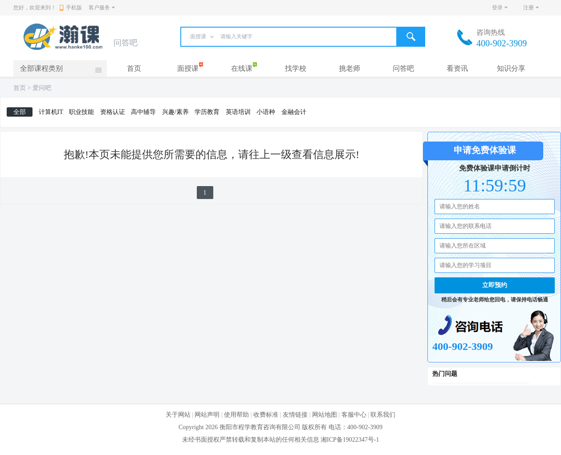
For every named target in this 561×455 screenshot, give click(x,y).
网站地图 (324, 414)
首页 (134, 68)
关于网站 (178, 414)
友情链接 (295, 414)
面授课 (188, 68)
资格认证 (112, 112)
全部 (19, 112)
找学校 (295, 68)
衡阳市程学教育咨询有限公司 (260, 427)
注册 (528, 7)
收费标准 (265, 414)
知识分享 (511, 68)
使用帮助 (236, 414)
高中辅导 (143, 112)
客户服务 (99, 7)
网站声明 (207, 414)
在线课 (241, 68)
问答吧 (403, 68)
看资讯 (457, 68)
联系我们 (382, 414)
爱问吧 (42, 88)
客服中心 (353, 414)
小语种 (265, 112)
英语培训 (238, 112)
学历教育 (207, 112)
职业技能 (81, 112)
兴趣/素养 (175, 112)
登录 (497, 7)
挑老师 (349, 68)
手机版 (71, 7)
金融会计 (293, 112)
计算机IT (51, 112)
